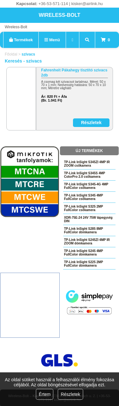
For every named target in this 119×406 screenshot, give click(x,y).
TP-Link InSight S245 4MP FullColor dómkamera (83, 252)
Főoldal (11, 54)
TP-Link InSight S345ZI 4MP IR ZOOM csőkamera (87, 163)
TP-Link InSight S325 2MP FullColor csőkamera (83, 208)
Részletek (70, 394)
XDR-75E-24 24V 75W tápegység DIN (88, 219)
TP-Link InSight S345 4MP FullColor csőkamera (83, 197)
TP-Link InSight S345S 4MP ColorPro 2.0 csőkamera (84, 174)
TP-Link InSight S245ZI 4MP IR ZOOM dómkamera (87, 241)
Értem (44, 394)
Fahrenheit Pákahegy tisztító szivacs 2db (74, 72)
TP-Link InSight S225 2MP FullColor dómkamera (83, 263)
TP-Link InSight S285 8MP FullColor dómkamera (83, 230)
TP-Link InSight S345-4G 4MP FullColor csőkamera (86, 186)
